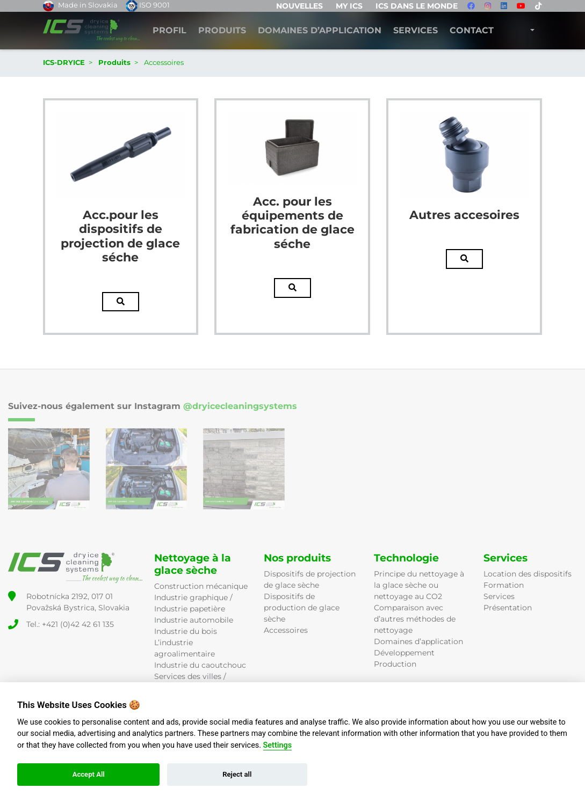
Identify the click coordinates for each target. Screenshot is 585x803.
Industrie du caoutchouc (200, 665)
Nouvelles (299, 6)
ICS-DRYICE (64, 62)
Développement (404, 653)
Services (415, 30)
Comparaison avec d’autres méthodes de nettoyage (415, 619)
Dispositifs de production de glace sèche (302, 608)
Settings (277, 745)
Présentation (507, 607)
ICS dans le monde (416, 6)
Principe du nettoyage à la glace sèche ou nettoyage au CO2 (419, 585)
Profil (169, 30)
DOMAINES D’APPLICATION (319, 30)
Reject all (236, 774)
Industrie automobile (193, 620)
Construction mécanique (201, 586)
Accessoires (286, 630)
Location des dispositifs (527, 574)
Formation (503, 585)
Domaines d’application (418, 641)
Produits (222, 30)
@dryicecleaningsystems (240, 406)
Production (395, 664)
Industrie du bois (185, 631)
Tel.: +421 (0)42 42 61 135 (70, 624)
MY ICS (349, 6)
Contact (472, 30)
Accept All (89, 774)
